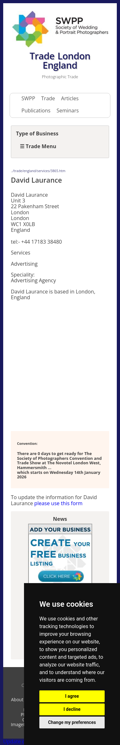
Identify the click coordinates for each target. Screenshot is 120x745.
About (17, 699)
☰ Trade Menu (38, 146)
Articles (70, 98)
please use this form (58, 503)
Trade (48, 98)
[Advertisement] (60, 365)
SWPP (28, 98)
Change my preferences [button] (72, 722)
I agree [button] (72, 696)
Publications (36, 110)
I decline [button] (71, 709)
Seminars (68, 110)
